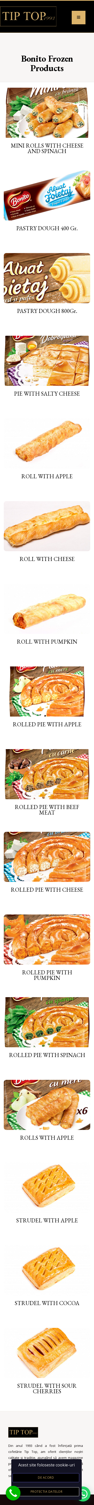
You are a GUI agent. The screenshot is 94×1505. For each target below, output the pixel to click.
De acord (46, 1477)
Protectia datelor (47, 1491)
